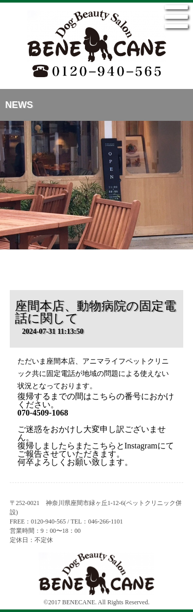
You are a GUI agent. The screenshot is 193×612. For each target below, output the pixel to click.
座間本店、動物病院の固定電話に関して (95, 312)
